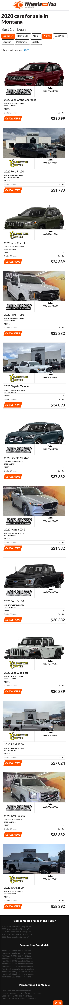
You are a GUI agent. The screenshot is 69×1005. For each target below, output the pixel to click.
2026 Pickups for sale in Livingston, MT (18, 934)
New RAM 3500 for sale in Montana (16, 956)
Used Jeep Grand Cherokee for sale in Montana (21, 993)
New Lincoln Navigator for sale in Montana (19, 972)
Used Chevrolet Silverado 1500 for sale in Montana (18, 998)
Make (36, 36)
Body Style (23, 36)
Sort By (36, 42)
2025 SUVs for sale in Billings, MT (15, 937)
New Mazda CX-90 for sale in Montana (17, 964)
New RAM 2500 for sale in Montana (16, 953)
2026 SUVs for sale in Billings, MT (15, 929)
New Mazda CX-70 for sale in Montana (17, 966)
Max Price (60, 36)
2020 (47, 36)
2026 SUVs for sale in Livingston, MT (17, 926)
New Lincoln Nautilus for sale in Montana (18, 974)
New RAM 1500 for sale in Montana (16, 951)
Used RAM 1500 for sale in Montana (16, 991)
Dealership (22, 42)
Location (8, 42)
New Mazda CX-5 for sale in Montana (17, 958)
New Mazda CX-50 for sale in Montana (17, 961)
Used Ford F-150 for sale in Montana (17, 996)
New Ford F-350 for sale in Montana (16, 977)
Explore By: (8, 36)
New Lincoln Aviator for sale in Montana (18, 969)
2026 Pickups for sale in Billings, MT (16, 932)
